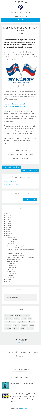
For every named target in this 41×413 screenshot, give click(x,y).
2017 (7, 227)
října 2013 (10, 242)
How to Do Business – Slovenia (15, 106)
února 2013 (10, 275)
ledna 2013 (10, 277)
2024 (7, 213)
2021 (7, 219)
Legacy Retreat (22, 322)
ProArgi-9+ (8, 325)
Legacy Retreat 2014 (13, 248)
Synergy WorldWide (12, 297)
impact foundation (10, 322)
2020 (7, 221)
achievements (9, 315)
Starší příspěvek (29, 170)
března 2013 (11, 273)
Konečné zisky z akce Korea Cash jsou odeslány (20, 257)
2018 (7, 225)
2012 (7, 279)
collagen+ (27, 315)
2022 (7, 217)
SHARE (11, 154)
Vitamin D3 (30, 328)
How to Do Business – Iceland (14, 104)
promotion (16, 325)
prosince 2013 (11, 237)
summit (32, 325)
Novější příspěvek (12, 167)
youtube (20, 356)
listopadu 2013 (11, 240)
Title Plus (15, 328)
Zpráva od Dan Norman (13, 259)
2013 (7, 235)
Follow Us (20, 342)
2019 (7, 223)
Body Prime (18, 315)
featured (16, 319)
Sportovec (24, 325)
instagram (21, 352)
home (29, 319)
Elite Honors (8, 319)
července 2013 (11, 265)
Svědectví (8, 328)
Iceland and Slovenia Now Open (16, 255)
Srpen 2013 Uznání (12, 261)
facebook (8, 352)
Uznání (22, 328)
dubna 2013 (10, 271)
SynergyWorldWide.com (11, 185)
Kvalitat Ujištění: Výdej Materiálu (16, 253)
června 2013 (11, 267)
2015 (7, 231)
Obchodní (31, 322)
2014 (7, 233)
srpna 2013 (10, 263)
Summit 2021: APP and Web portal (21, 383)
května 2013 (11, 269)
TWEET (20, 154)
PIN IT (16, 158)
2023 (7, 215)
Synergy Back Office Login (12, 182)
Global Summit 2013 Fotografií (15, 246)
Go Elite (24, 319)
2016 (7, 229)
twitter (33, 352)
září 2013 (10, 244)
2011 (7, 281)
